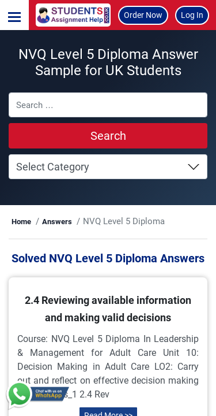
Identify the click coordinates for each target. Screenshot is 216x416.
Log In (192, 15)
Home (21, 221)
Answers (57, 221)
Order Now (143, 15)
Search (108, 136)
